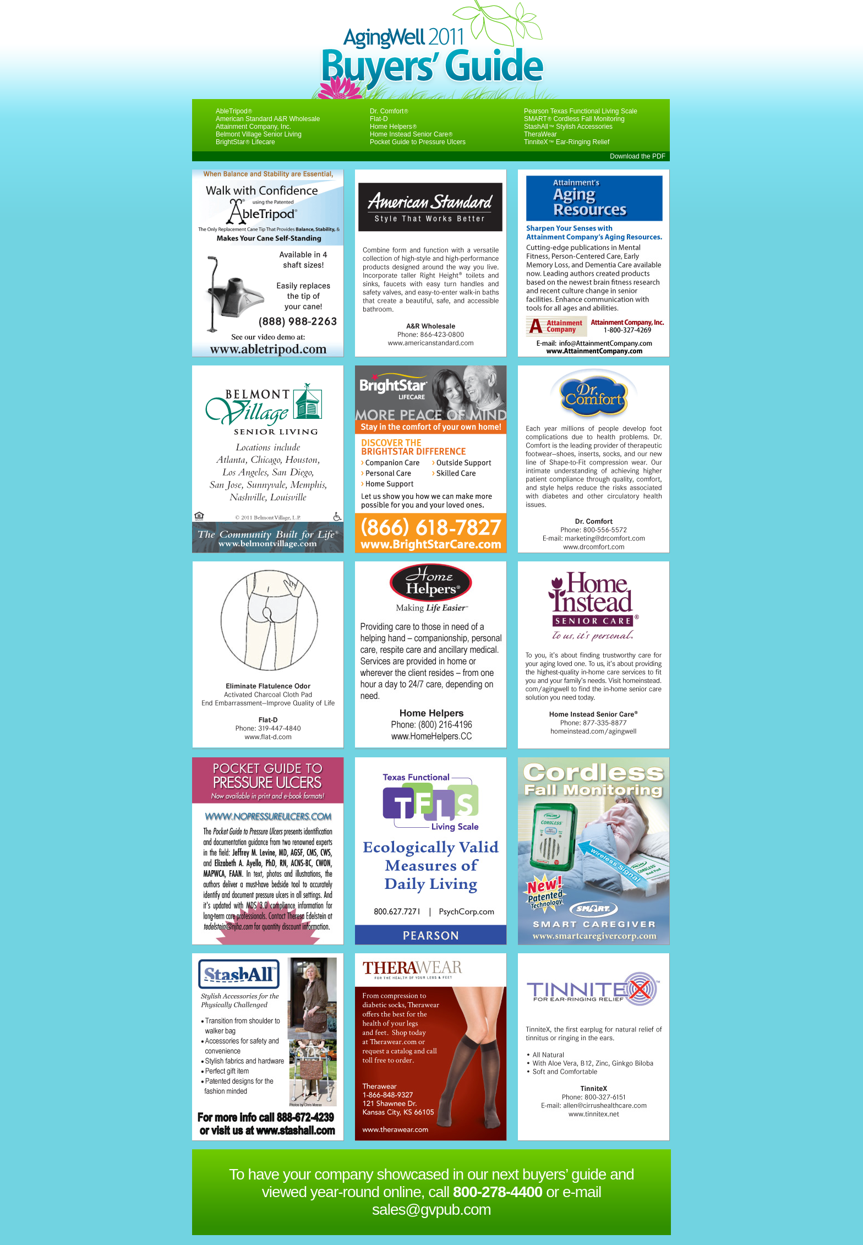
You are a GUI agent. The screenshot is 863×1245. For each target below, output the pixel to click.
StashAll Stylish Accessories (568, 126)
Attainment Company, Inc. (253, 126)
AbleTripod (234, 111)
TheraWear (540, 134)
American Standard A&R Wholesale (268, 119)
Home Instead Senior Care (411, 134)
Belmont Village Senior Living (259, 134)
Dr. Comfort (389, 111)
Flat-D (379, 119)
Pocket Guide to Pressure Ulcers (418, 142)
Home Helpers (393, 126)
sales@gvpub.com (431, 1209)
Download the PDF (637, 156)
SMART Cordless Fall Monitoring (574, 119)
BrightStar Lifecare (245, 142)
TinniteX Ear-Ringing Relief (566, 142)
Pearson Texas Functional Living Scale (580, 111)
